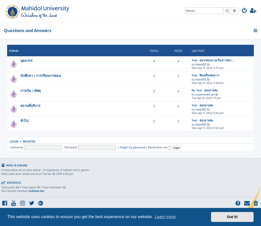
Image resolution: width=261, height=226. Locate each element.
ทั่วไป (24, 120)
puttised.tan (36, 191)
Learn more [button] (165, 217)
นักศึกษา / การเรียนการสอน (40, 75)
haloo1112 (200, 64)
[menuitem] (244, 11)
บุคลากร (26, 60)
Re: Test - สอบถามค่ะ (205, 90)
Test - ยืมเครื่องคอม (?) (205, 75)
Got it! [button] (232, 217)
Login (14, 141)
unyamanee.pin (205, 94)
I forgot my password (132, 147)
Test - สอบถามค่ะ (202, 105)
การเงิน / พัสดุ (30, 90)
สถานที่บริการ (30, 105)
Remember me (159, 147)
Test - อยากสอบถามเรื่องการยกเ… (213, 60)
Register (29, 141)
